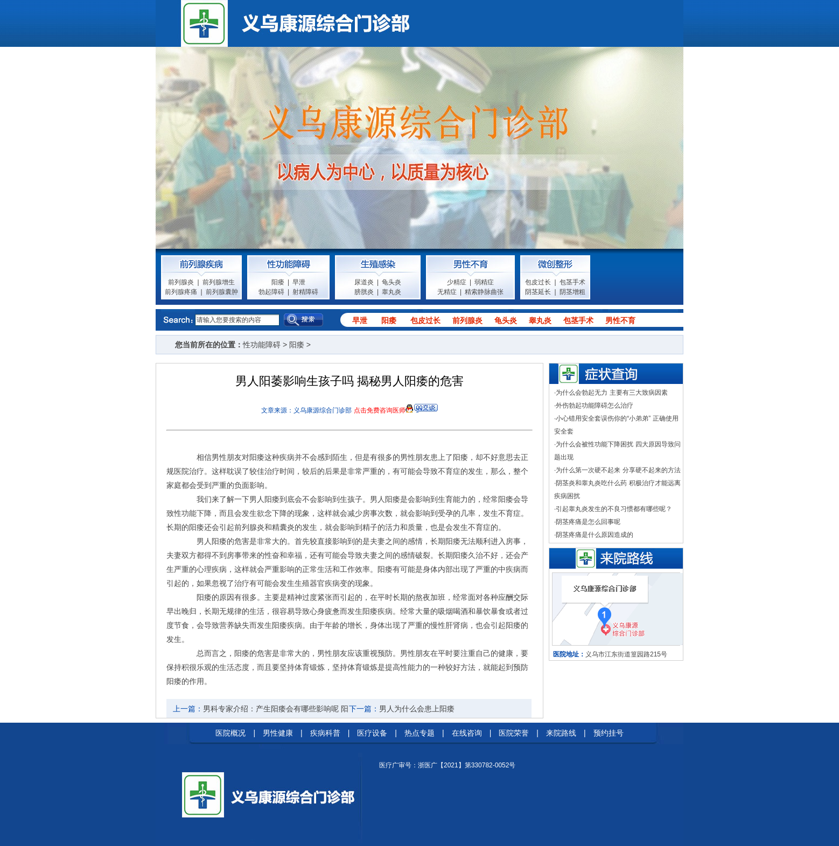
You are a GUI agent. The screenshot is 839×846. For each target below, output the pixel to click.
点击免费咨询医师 (379, 410)
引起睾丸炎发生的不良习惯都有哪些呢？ (614, 509)
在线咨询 (467, 733)
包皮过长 (538, 282)
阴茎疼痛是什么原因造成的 (594, 535)
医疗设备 (372, 733)
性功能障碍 (262, 344)
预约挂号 (608, 733)
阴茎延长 (538, 292)
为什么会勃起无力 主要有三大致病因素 (611, 392)
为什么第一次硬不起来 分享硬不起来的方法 (618, 470)
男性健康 (278, 733)
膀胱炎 (364, 292)
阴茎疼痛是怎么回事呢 (588, 522)
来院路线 (561, 733)
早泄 (298, 282)
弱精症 (484, 282)
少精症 (456, 282)
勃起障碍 (271, 292)
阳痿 (277, 282)
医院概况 (230, 733)
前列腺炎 (181, 282)
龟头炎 (391, 282)
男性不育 (620, 320)
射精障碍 (305, 292)
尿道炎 (364, 282)
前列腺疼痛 (181, 292)
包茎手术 (572, 282)
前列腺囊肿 (222, 292)
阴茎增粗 (572, 292)
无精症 (447, 292)
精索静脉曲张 (484, 292)
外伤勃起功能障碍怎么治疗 (594, 405)
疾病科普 (325, 733)
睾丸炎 (391, 292)
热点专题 (419, 733)
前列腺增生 (218, 282)
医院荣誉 (514, 733)
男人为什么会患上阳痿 (417, 708)
